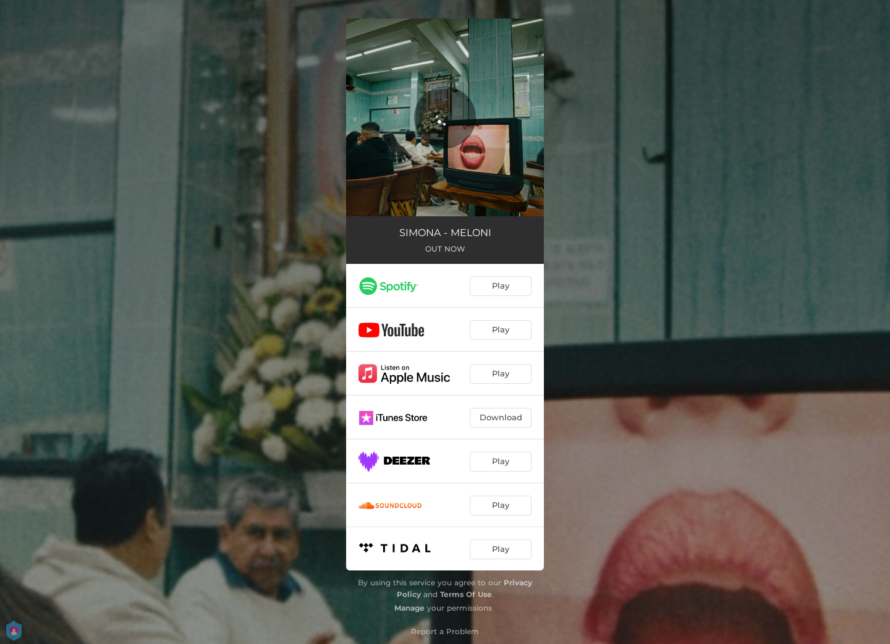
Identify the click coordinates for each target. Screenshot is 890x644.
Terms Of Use (466, 594)
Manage (409, 607)
